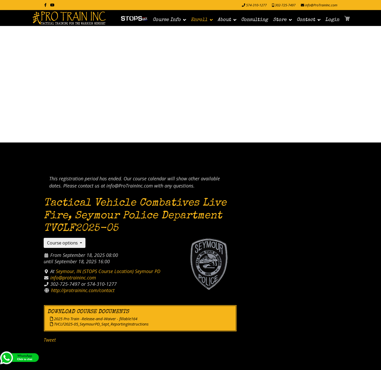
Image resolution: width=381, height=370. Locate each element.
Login (332, 19)
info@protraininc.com (73, 277)
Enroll (199, 19)
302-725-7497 (285, 5)
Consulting (254, 19)
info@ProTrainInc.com (321, 5)
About (224, 19)
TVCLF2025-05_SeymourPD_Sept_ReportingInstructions (99, 324)
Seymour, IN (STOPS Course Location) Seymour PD (108, 271)
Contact (306, 19)
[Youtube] (52, 4)
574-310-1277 (256, 5)
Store (280, 19)
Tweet (50, 340)
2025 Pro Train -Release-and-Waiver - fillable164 (93, 318)
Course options (63, 243)
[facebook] (45, 4)
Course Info (167, 19)
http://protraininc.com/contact (83, 290)
